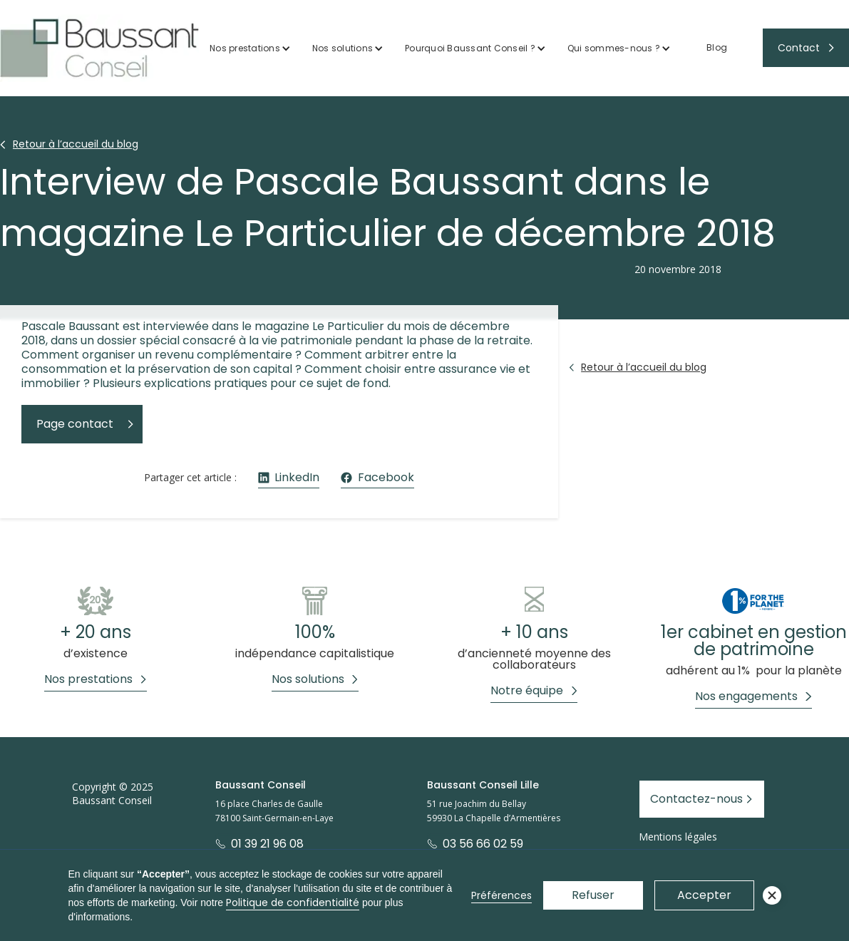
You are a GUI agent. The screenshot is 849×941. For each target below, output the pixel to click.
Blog (716, 47)
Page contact (74, 424)
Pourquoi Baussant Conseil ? (470, 48)
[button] (250, 48)
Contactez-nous (696, 799)
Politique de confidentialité (292, 902)
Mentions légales (678, 836)
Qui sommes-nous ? (613, 48)
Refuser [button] (593, 895)
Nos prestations (245, 48)
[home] (99, 48)
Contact (799, 48)
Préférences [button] (501, 895)
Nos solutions (342, 48)
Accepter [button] (704, 895)
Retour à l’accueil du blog (75, 144)
